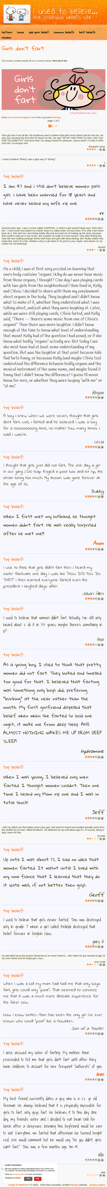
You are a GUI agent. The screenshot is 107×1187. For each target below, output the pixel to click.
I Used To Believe (17, 1185)
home (20, 32)
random (6, 37)
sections (7, 32)
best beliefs (87, 32)
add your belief (39, 32)
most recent (14, 117)
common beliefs (64, 32)
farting (57, 117)
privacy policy (97, 1185)
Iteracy (74, 1185)
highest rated (29, 117)
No (38, 1178)
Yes (28, 1178)
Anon (98, 543)
